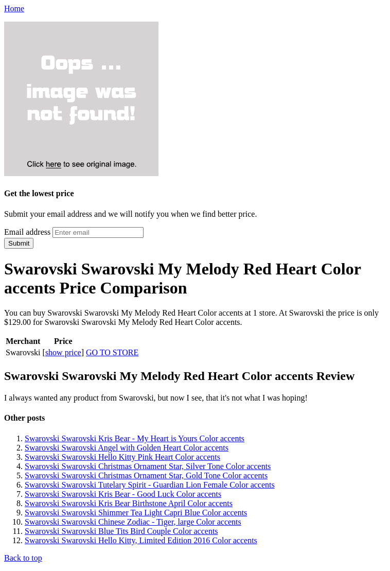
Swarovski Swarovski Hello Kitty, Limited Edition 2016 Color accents (141, 540)
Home (14, 8)
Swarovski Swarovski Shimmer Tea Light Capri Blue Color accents (136, 512)
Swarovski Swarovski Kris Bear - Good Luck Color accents (123, 494)
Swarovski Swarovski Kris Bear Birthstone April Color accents (129, 503)
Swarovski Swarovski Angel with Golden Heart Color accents (126, 447)
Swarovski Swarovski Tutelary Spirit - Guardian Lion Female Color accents (150, 484)
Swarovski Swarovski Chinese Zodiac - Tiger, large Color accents (133, 521)
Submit (18, 243)
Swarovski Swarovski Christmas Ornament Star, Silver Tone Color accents (148, 466)
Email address (27, 232)
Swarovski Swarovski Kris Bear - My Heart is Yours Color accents (134, 438)
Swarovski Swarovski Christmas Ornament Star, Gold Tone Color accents (146, 475)
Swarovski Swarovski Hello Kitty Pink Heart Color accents (122, 457)
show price (63, 352)
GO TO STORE (112, 352)
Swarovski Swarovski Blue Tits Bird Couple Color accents (121, 531)
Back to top (23, 557)
